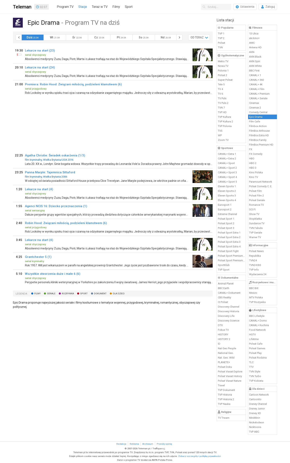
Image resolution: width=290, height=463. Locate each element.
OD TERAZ (197, 37)
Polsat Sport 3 (226, 227)
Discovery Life (226, 315)
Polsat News (256, 251)
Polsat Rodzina (258, 357)
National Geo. (226, 352)
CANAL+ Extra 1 (227, 153)
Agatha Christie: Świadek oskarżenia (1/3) (55, 155)
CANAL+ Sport (226, 163)
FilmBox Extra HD (259, 135)
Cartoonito (255, 399)
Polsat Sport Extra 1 (229, 232)
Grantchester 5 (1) (38, 257)
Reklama (134, 444)
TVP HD (222, 112)
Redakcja (121, 444)
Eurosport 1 (224, 204)
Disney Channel (258, 403)
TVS (220, 130)
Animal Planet (226, 283)
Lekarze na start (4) (39, 189)
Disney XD (255, 413)
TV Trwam (223, 417)
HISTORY (223, 334)
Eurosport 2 (224, 209)
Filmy (116, 7)
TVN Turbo (255, 376)
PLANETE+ (224, 362)
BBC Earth (223, 288)
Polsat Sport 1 (226, 218)
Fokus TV (223, 329)
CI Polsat (223, 302)
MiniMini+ (254, 417)
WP (220, 135)
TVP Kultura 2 (225, 121)
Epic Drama (255, 116)
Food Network (257, 329)
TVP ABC (254, 431)
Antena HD (255, 47)
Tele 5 (221, 84)
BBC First (254, 70)
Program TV (65, 7)
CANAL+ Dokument (229, 292)
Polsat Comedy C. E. (260, 186)
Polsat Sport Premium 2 (231, 260)
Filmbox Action (258, 126)
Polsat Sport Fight (228, 251)
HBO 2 (252, 163)
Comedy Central (258, 112)
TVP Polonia (225, 126)
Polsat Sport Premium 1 (231, 255)
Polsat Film (255, 190)
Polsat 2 (222, 75)
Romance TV (256, 204)
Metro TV (223, 61)
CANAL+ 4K (256, 84)
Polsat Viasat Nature (229, 380)
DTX (220, 325)
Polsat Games (257, 348)
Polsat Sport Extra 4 (229, 246)
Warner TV (255, 237)
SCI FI (252, 209)
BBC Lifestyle (256, 315)
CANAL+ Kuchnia (259, 325)
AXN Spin (254, 61)
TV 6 (220, 93)
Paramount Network (260, 181)
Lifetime (254, 339)
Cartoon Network (259, 394)
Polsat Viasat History (230, 376)
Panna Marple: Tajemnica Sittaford (50, 172)
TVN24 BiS (255, 265)
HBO (251, 158)
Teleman (22, 7)
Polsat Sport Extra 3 (229, 241)
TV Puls (222, 98)
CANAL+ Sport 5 (227, 181)
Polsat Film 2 (256, 195)
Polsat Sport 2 (226, 223)
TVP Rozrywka (257, 302)
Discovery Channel (228, 306)
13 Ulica (253, 33)
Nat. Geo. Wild (226, 357)
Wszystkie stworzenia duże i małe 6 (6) (52, 274)
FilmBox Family (257, 140)
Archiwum (147, 444)
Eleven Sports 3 (227, 195)
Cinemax (254, 102)
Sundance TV (256, 223)
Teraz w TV (100, 7)
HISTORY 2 (224, 339)
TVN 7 (221, 107)
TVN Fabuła (256, 227)
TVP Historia (225, 394)
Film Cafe (254, 121)
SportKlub (224, 265)
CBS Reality (224, 297)
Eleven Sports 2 (227, 190)
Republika (255, 255)
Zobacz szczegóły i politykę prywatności (199, 456)
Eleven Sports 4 (227, 200)
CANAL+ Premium (259, 93)
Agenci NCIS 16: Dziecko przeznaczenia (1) (56, 206)
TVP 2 (221, 38)
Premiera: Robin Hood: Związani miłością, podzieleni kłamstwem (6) (73, 84)
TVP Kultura (224, 116)
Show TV (254, 214)
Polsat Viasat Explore (230, 371)
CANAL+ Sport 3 (227, 172)
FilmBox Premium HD (261, 144)
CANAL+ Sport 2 (227, 167)
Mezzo (253, 292)
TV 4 (220, 89)
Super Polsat (225, 79)
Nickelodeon (256, 422)
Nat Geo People (227, 348)
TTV (251, 366)
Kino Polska (256, 172)
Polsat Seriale (257, 200)
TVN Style (254, 371)
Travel (221, 385)
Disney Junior (257, 408)
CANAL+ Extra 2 (227, 158)
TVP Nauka (224, 403)
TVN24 (253, 260)
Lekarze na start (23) (40, 50)
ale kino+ (254, 38)
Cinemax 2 (255, 107)
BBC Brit (253, 288)
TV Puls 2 (223, 102)
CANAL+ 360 (256, 79)
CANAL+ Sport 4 (227, 177)
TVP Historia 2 (226, 399)
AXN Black (255, 56)
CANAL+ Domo (258, 320)
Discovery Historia (228, 311)
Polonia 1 (223, 70)
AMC (252, 42)
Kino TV (253, 177)
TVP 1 (221, 33)
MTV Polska (256, 297)
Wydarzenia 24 (257, 274)
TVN (220, 47)
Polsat (221, 42)
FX (250, 149)
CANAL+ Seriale (258, 98)
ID (219, 343)
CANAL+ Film (256, 89)
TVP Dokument (226, 390)
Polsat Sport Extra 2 (229, 237)
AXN (251, 52)
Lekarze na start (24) (40, 67)
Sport (129, 7)
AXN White (255, 65)
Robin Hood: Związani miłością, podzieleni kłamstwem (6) (66, 223)
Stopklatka (255, 218)
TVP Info (254, 269)
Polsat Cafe (255, 343)
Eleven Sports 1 (227, 186)
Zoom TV (223, 140)
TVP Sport (223, 269)
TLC (251, 362)
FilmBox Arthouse (259, 130)
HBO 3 (252, 167)
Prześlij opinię (164, 444)
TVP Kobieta (256, 380)
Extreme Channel (227, 214)
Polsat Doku (225, 366)
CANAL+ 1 (255, 75)
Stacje (82, 7)
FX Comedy (255, 153)
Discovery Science (228, 320)
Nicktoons (255, 427)
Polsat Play (255, 352)
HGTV (252, 334)
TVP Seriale (255, 232)
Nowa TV (223, 65)
